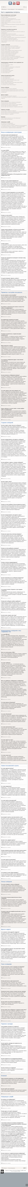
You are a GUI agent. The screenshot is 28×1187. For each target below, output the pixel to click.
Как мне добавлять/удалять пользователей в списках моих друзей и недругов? (14, 98)
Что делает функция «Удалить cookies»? (8, 26)
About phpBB (21, 1105)
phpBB (20, 354)
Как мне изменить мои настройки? (7, 30)
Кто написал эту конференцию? (7, 123)
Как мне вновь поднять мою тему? (7, 59)
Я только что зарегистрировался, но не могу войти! (10, 19)
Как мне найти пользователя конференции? (9, 105)
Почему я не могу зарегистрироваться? (8, 18)
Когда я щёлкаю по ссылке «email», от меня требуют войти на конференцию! (12, 41)
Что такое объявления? (5, 69)
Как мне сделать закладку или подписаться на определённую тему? (14, 111)
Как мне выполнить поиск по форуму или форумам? (11, 102)
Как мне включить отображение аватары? (9, 38)
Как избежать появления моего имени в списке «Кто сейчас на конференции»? (13, 32)
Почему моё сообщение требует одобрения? (9, 58)
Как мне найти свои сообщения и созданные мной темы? (12, 106)
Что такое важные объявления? (7, 68)
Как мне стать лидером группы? (7, 81)
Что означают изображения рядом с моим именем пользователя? (13, 37)
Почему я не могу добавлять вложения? (8, 53)
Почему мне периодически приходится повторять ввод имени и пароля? (13, 25)
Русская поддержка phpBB (15, 1171)
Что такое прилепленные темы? (7, 70)
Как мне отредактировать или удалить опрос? (9, 51)
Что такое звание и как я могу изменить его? (9, 39)
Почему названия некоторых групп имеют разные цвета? (12, 82)
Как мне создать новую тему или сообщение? (9, 45)
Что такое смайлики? (5, 65)
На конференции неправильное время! (8, 33)
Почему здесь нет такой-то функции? (8, 124)
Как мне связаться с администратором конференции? (11, 127)
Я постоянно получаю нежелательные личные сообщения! (12, 89)
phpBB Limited (16, 1101)
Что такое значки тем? (5, 72)
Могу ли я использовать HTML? (7, 64)
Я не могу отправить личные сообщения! (9, 88)
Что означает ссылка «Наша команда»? (8, 84)
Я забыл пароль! (4, 23)
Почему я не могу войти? (6, 20)
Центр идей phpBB (5, 1116)
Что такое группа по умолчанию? (7, 83)
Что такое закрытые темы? (6, 71)
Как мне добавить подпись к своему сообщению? (10, 48)
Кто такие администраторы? (6, 76)
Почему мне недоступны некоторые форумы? (9, 52)
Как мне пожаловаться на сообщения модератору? (10, 56)
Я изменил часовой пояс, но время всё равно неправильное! (12, 35)
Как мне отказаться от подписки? (7, 114)
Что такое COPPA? (4, 17)
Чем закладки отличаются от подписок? (8, 110)
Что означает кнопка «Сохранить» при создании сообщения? (12, 57)
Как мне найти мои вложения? (7, 119)
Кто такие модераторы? (5, 77)
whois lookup (8, 1130)
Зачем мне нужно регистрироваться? (8, 16)
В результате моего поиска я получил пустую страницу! (11, 104)
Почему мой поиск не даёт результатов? (8, 103)
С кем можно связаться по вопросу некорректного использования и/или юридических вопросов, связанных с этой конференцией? (14, 126)
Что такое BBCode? (5, 63)
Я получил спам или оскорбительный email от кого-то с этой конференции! (12, 91)
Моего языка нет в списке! (6, 36)
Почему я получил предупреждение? (8, 55)
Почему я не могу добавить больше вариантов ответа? (11, 50)
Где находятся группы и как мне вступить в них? (10, 80)
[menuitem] (4, 7)
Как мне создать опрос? (5, 49)
